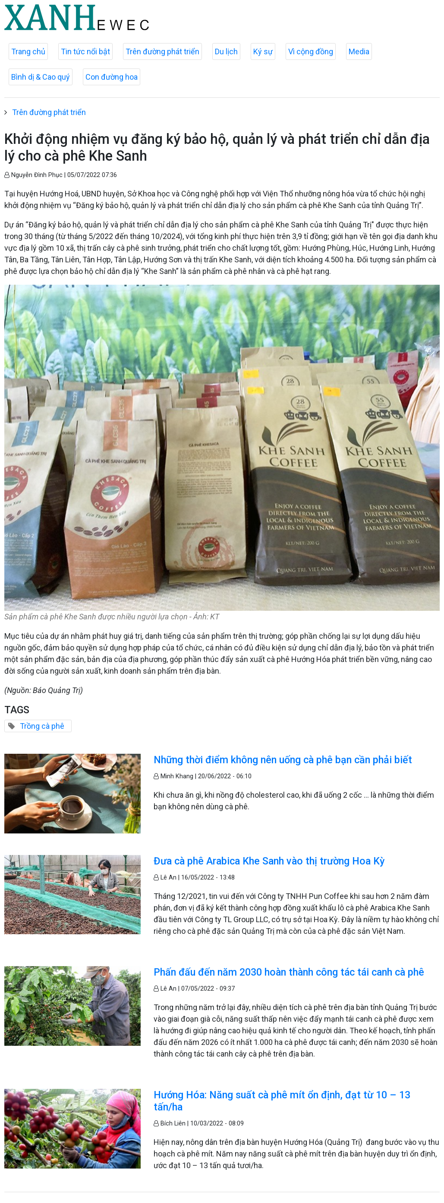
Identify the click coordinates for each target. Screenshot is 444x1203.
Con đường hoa (111, 76)
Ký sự (263, 51)
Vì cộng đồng (310, 51)
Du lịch (226, 51)
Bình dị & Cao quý (40, 76)
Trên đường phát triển (162, 51)
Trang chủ (28, 51)
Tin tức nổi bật (85, 51)
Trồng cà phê (42, 726)
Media (359, 51)
